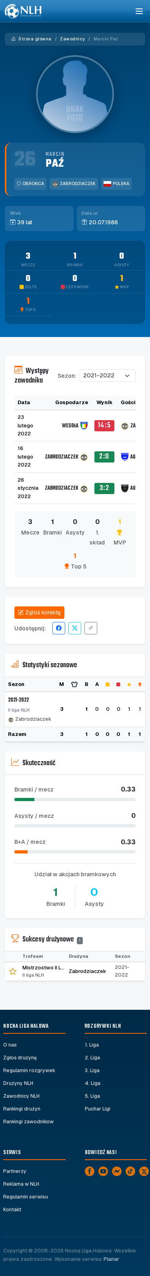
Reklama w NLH (21, 1184)
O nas (10, 1045)
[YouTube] (103, 1171)
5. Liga (92, 1096)
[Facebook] (89, 1171)
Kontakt (12, 1209)
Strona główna (31, 39)
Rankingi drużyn (21, 1109)
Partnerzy (14, 1171)
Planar (111, 1259)
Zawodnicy (72, 39)
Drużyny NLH (18, 1083)
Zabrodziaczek (74, 184)
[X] (144, 1171)
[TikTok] (130, 1171)
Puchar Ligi (97, 1109)
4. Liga (92, 1083)
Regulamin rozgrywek (29, 1070)
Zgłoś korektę (39, 612)
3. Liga (92, 1070)
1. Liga (92, 1045)
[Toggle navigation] (138, 11)
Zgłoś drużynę (20, 1058)
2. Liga (92, 1058)
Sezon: (67, 375)
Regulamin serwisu (25, 1197)
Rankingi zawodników (28, 1121)
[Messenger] (117, 1171)
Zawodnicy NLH (21, 1096)
